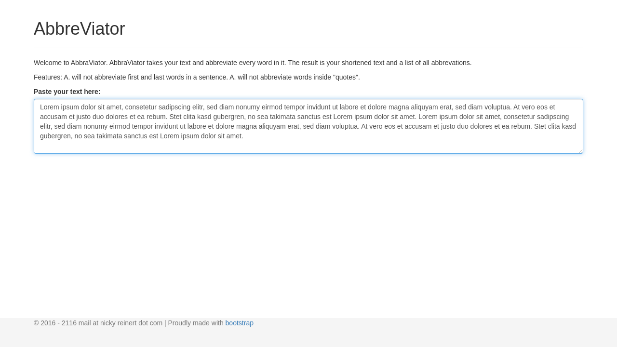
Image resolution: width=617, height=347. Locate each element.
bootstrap (240, 323)
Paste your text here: (67, 91)
